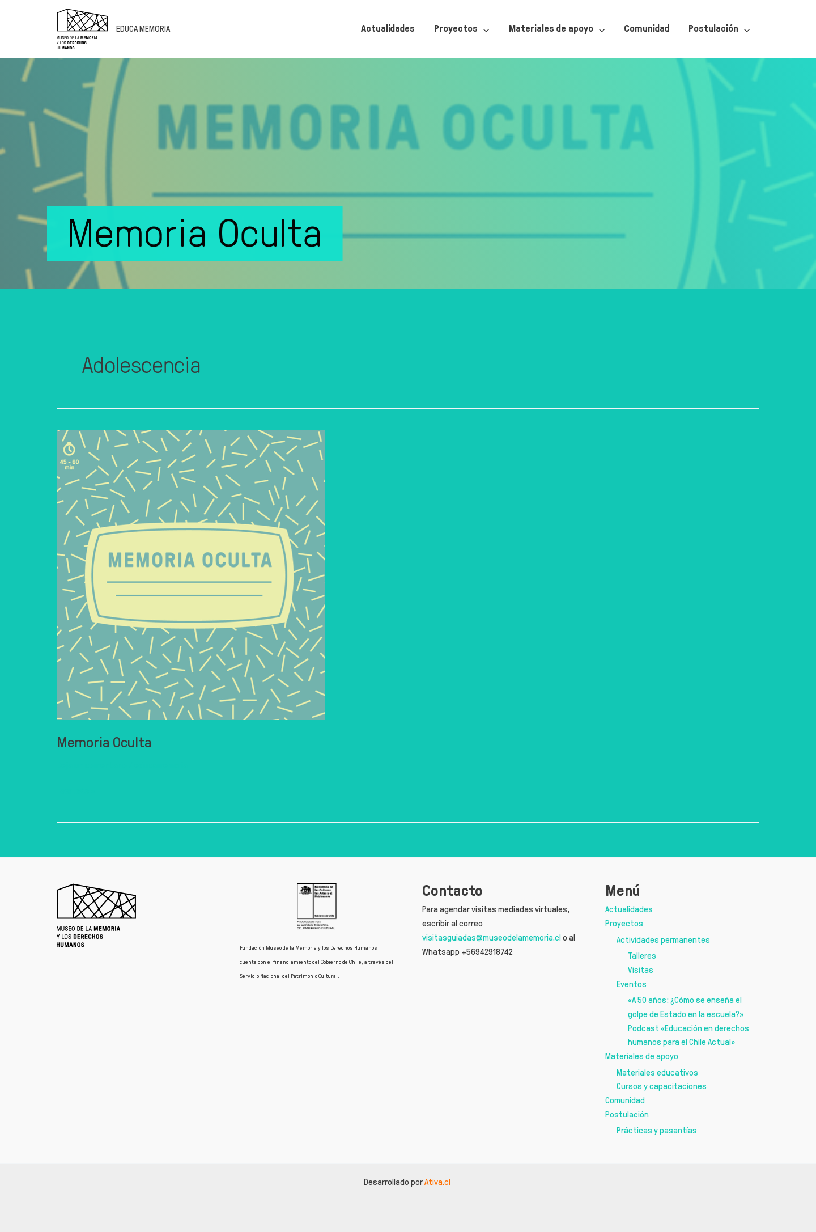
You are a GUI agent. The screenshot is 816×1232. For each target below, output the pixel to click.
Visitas (640, 970)
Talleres (642, 956)
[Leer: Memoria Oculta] (191, 573)
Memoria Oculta (104, 741)
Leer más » (76, 791)
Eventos (632, 984)
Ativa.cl (438, 1182)
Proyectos (624, 923)
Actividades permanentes (663, 940)
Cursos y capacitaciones (662, 1086)
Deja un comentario (92, 765)
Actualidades (629, 909)
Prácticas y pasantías (657, 1130)
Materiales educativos (657, 1072)
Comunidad (625, 1100)
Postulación (627, 1114)
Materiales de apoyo (641, 1056)
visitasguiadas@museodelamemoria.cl (491, 937)
